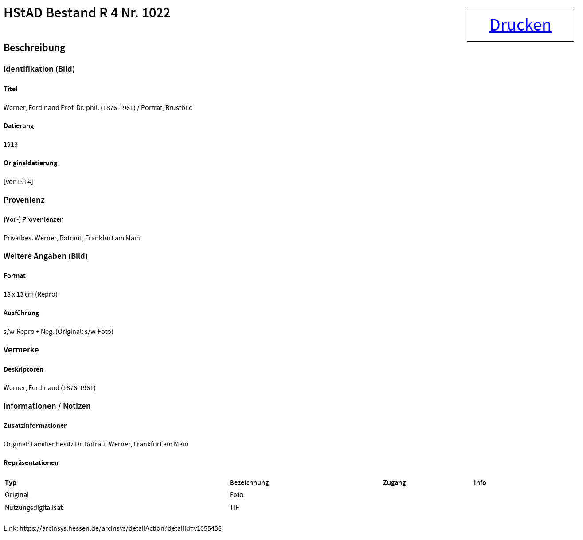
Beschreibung (34, 48)
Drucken (520, 25)
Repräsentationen (31, 463)
